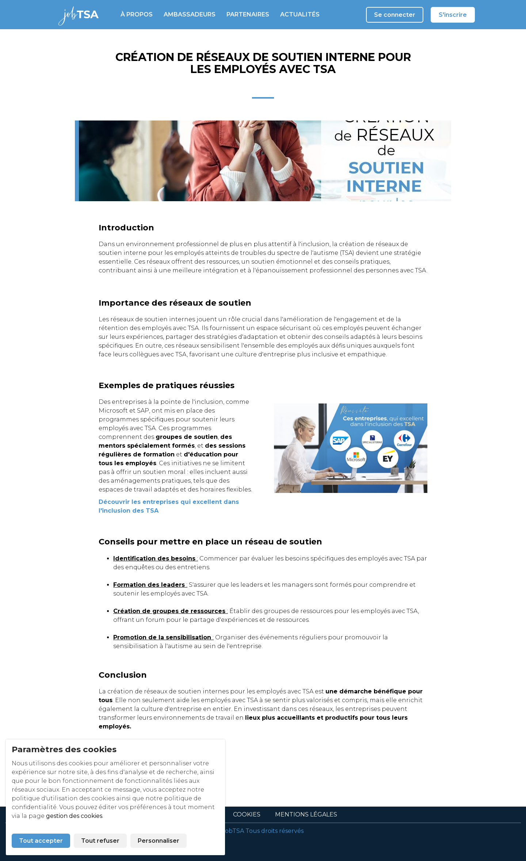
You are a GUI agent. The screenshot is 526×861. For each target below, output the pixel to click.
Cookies (246, 814)
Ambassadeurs (190, 14)
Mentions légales (306, 814)
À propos (137, 14)
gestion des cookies (74, 815)
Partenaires (247, 14)
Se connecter (394, 14)
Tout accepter (41, 840)
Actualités (300, 14)
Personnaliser (158, 840)
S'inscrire (453, 14)
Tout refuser (100, 840)
